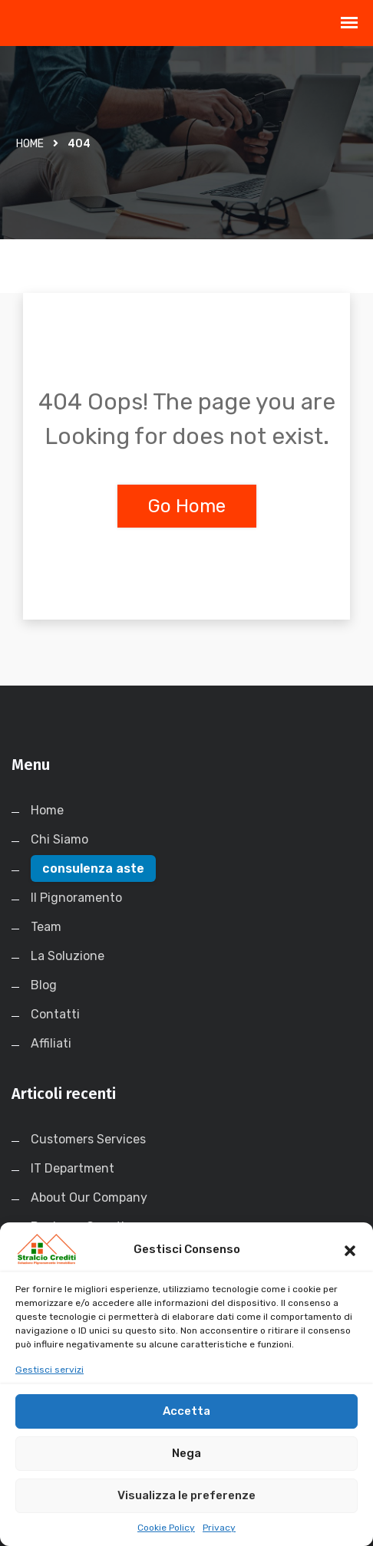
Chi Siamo (59, 839)
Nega (186, 1469)
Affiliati (51, 1043)
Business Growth (80, 1226)
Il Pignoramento (76, 897)
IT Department (72, 1168)
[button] (350, 1264)
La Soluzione (67, 956)
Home (30, 143)
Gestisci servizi (49, 1385)
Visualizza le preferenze (186, 1511)
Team (46, 926)
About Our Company (89, 1197)
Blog (44, 985)
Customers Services (88, 1139)
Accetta (186, 1427)
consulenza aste (93, 868)
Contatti (55, 1014)
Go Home (187, 506)
